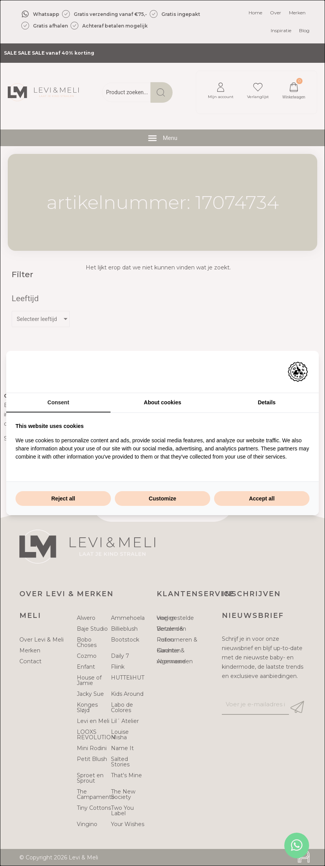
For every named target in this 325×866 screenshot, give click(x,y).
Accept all (262, 498)
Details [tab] (267, 402)
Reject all (63, 498)
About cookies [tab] (162, 402)
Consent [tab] (58, 402)
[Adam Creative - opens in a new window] (297, 371)
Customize (162, 498)
